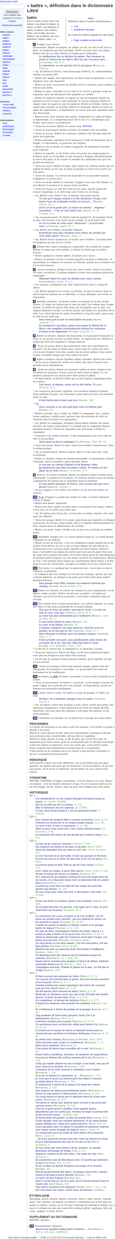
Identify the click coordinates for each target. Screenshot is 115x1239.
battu (5, 68)
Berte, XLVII (95, 846)
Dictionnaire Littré (9, 1)
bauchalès (8, 89)
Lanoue (67, 1114)
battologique (9, 59)
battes (6, 38)
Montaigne (90, 1042)
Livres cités (8, 104)
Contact (6, 135)
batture (6, 77)
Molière (97, 201)
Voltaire (73, 331)
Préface (6, 110)
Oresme (97, 901)
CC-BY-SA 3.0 (57, 1237)
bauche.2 (7, 95)
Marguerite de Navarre (75, 1039)
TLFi (76, 26)
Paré (100, 1153)
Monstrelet (52, 958)
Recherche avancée (12, 25)
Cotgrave (98, 1190)
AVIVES (86, 126)
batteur (6, 41)
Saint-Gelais (56, 1184)
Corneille (70, 612)
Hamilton (52, 487)
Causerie (7, 113)
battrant (6, 62)
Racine (97, 319)
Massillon (98, 65)
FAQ (5, 123)
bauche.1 (7, 92)
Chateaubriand (47, 281)
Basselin (48, 970)
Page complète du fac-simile (88, 40)
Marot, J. (85, 976)
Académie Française (84, 29)
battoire (6, 53)
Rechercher (12, 12)
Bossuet (65, 235)
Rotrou (64, 470)
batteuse (7, 44)
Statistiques (8, 126)
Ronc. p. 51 (100, 819)
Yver (74, 1150)
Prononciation (9, 107)
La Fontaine (45, 62)
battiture (7, 47)
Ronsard (40, 1169)
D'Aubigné (49, 1162)
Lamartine (78, 630)
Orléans (39, 952)
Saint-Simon (94, 1229)
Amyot (92, 1123)
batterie (6, 35)
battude (6, 71)
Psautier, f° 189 (81, 843)
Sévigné (83, 400)
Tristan (87, 210)
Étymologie (8, 129)
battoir (6, 50)
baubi (5, 86)
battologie (7, 56)
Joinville (85, 874)
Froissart (65, 922)
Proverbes (8, 132)
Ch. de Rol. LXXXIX (55, 801)
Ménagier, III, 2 (72, 910)
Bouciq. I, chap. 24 (75, 964)
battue (6, 74)
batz (5, 80)
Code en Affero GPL (97, 1237)
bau (4, 83)
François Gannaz (74, 1237)
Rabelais (96, 1003)
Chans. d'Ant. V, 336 (95, 870)
